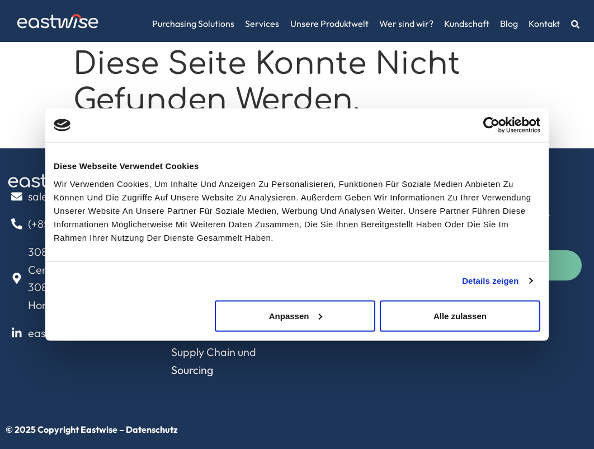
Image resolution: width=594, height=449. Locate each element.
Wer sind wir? (406, 23)
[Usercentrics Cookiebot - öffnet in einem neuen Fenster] (491, 125)
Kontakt (544, 23)
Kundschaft (466, 23)
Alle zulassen (460, 315)
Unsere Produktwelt (329, 23)
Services (262, 23)
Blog (509, 23)
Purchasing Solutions (193, 23)
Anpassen (296, 315)
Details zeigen (490, 281)
